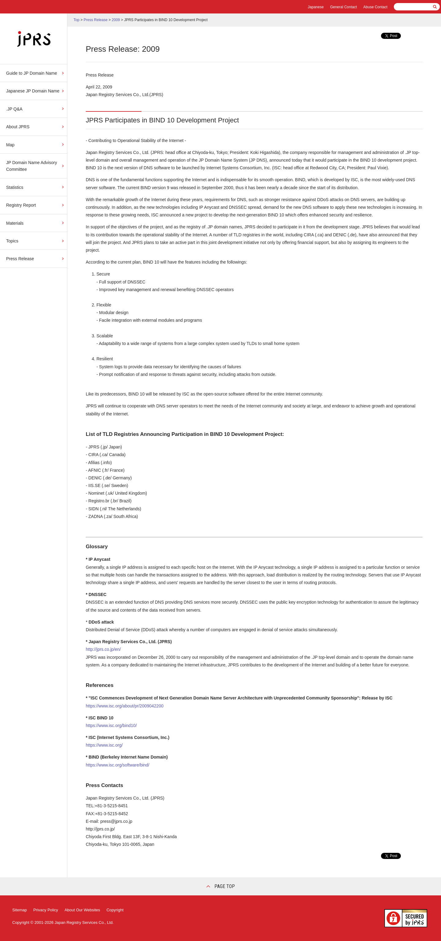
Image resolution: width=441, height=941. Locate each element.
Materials (15, 223)
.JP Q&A (14, 109)
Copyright (115, 910)
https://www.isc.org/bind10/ (111, 725)
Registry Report (21, 205)
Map (10, 144)
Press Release (20, 258)
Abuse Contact (375, 7)
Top (76, 20)
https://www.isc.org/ (104, 745)
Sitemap (19, 910)
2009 (116, 20)
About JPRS (17, 126)
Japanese (316, 7)
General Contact (343, 7)
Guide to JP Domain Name (31, 73)
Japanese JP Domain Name (32, 90)
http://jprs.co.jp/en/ (103, 649)
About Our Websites (82, 910)
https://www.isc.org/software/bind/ (117, 765)
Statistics (14, 187)
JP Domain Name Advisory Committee (31, 166)
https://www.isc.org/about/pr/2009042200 (125, 705)
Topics (12, 240)
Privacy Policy (45, 910)
